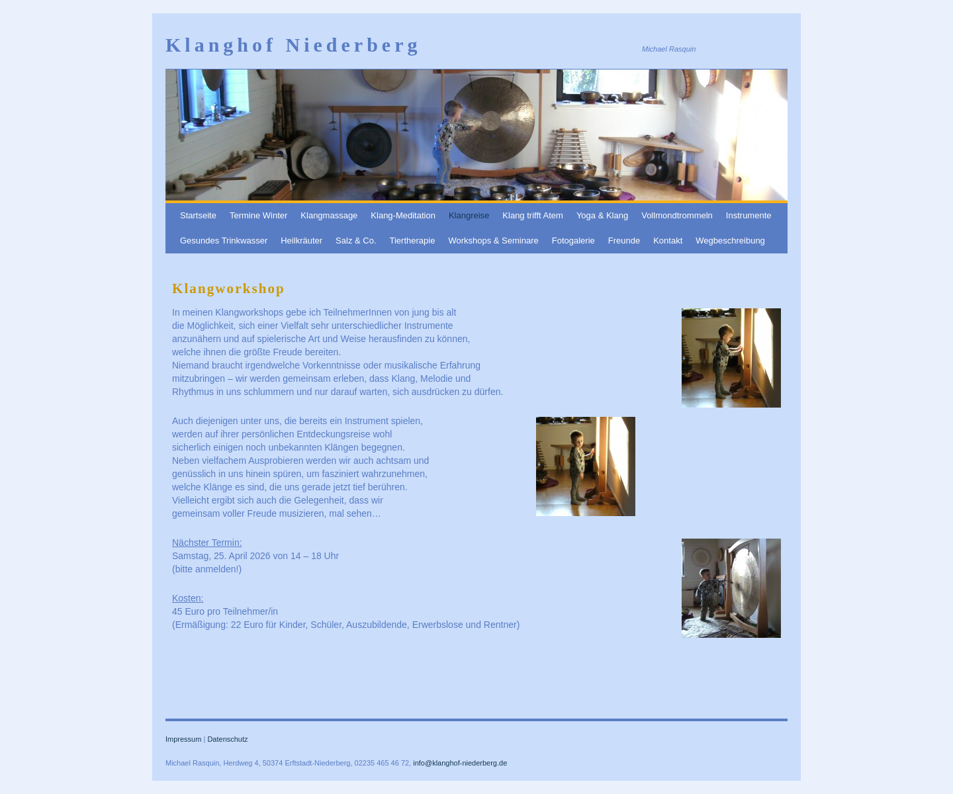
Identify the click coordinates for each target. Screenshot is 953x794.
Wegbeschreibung (730, 240)
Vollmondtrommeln (677, 215)
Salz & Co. (356, 240)
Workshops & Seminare (493, 240)
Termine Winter (258, 215)
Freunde (624, 240)
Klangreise (469, 215)
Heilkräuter (301, 240)
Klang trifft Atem (532, 215)
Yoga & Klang (602, 215)
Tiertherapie (412, 240)
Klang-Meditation (403, 215)
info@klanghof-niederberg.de (460, 763)
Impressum (183, 739)
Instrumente (749, 215)
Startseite (198, 215)
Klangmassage (328, 215)
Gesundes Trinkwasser (223, 240)
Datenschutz (227, 739)
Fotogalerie (573, 240)
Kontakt (667, 240)
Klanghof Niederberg (293, 45)
